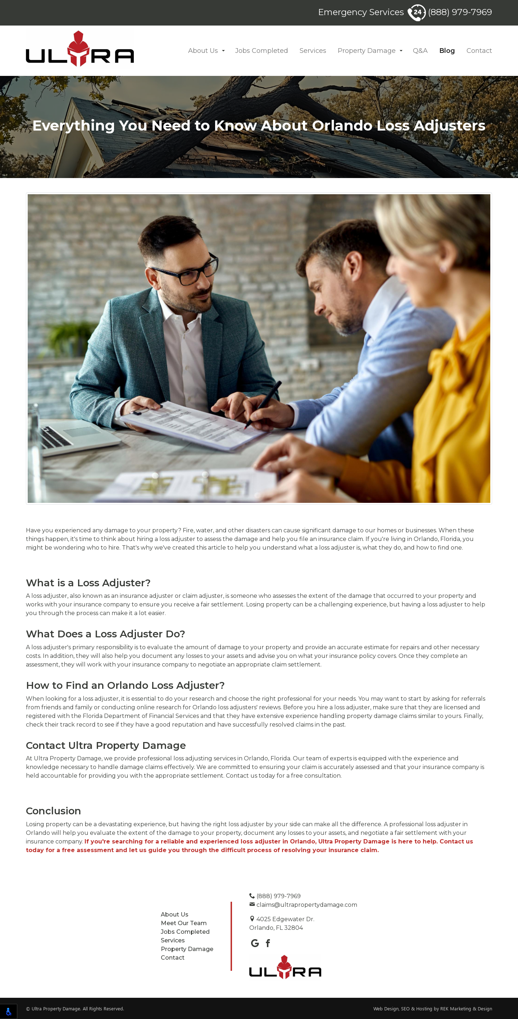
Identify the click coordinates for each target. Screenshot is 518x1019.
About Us (203, 51)
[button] (223, 51)
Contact (479, 51)
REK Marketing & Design (466, 1008)
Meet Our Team (184, 923)
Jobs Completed (261, 51)
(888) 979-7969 (450, 12)
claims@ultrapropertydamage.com (303, 904)
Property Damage (367, 51)
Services (313, 51)
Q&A (420, 51)
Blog (447, 51)
